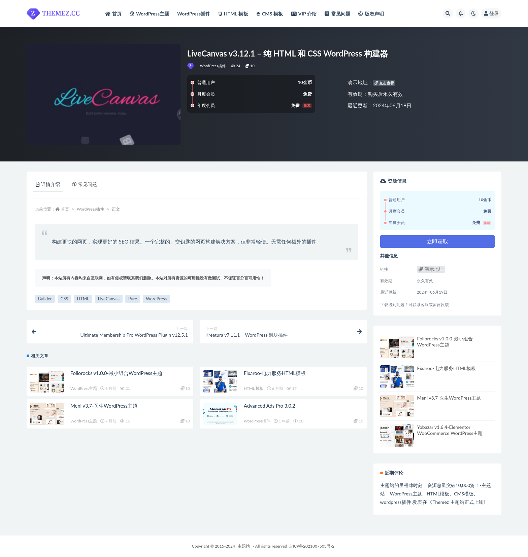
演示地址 (431, 269)
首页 (65, 209)
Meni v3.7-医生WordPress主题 (103, 406)
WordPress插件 (213, 66)
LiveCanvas (109, 298)
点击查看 (384, 83)
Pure (132, 298)
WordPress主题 (83, 388)
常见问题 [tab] (84, 184)
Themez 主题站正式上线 (457, 502)
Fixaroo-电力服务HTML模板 (275, 373)
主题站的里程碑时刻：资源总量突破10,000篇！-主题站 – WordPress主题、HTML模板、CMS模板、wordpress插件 (435, 493)
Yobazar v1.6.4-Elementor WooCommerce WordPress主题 (450, 430)
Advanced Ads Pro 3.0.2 (269, 406)
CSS (64, 298)
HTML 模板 (254, 388)
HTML (83, 298)
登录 (491, 13)
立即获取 (437, 241)
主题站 (244, 546)
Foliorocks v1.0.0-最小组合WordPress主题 (116, 373)
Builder (45, 298)
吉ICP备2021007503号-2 (312, 546)
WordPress (156, 298)
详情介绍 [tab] (48, 184)
